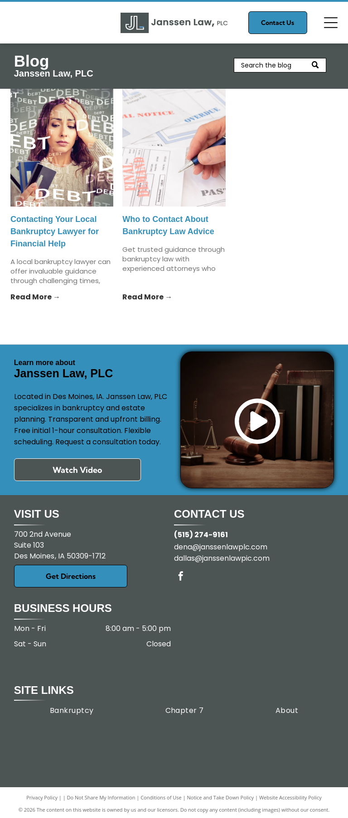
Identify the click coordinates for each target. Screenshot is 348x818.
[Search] (280, 65)
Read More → (35, 297)
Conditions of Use (161, 797)
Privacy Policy (42, 797)
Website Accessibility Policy (290, 797)
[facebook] (181, 577)
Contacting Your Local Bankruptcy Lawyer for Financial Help (54, 231)
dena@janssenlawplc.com (220, 547)
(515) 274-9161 (201, 534)
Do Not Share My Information (101, 797)
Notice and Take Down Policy (220, 797)
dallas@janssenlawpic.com (222, 558)
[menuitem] (72, 710)
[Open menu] (331, 22)
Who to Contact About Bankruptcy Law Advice (168, 225)
